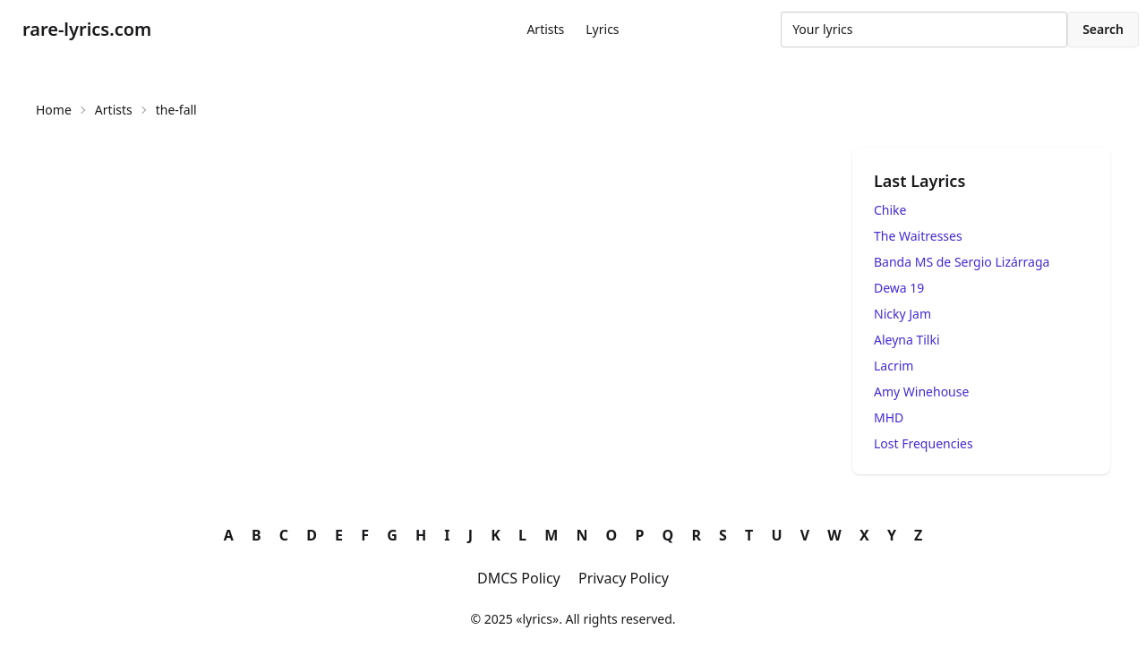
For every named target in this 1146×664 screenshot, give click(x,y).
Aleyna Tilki (907, 339)
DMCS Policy (518, 578)
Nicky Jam (902, 313)
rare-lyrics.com (86, 29)
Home (54, 109)
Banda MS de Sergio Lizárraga (961, 261)
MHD (888, 417)
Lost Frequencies (923, 443)
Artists (545, 29)
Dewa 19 (899, 287)
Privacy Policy (623, 578)
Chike (890, 209)
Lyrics (602, 29)
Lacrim (893, 365)
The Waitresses (918, 235)
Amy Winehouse (921, 391)
